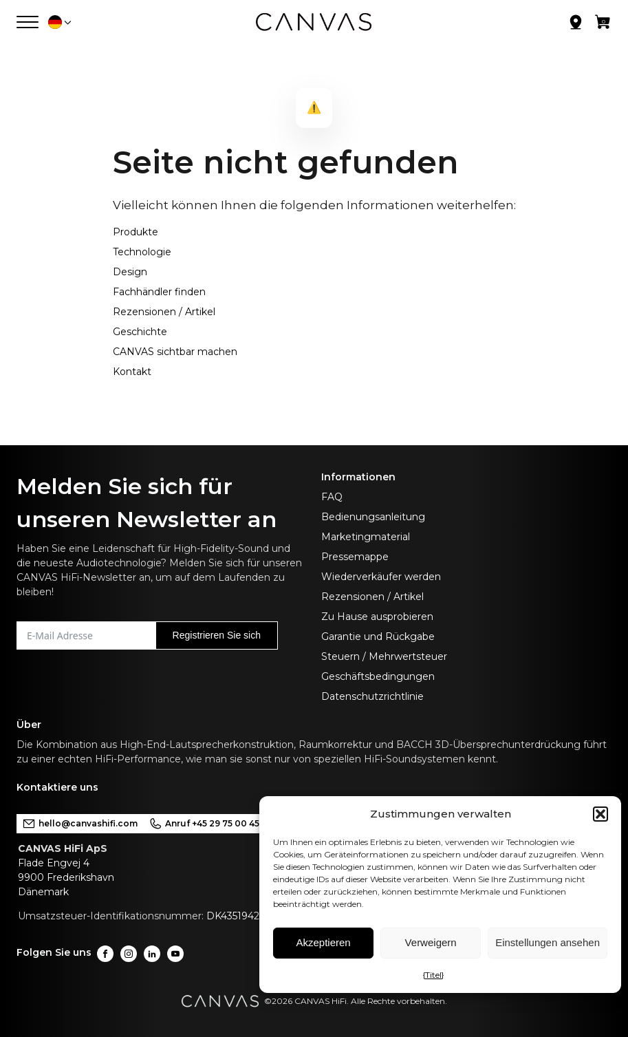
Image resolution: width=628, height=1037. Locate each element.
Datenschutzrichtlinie (372, 696)
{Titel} (433, 975)
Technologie (142, 252)
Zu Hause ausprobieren (377, 616)
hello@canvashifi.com (80, 824)
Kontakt (132, 371)
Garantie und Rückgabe (378, 636)
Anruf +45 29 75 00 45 (204, 824)
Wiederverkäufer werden (381, 576)
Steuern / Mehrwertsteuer (384, 656)
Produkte (135, 232)
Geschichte (140, 331)
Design (130, 272)
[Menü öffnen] (28, 22)
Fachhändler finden (159, 292)
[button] (600, 814)
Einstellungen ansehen (547, 942)
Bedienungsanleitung (373, 517)
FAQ (332, 497)
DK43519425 (235, 916)
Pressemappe (355, 556)
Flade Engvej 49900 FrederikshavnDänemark (66, 877)
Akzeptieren (323, 942)
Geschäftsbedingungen (378, 676)
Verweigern (431, 942)
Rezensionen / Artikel (164, 312)
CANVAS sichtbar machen (175, 351)
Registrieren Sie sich (217, 635)
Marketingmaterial (365, 537)
